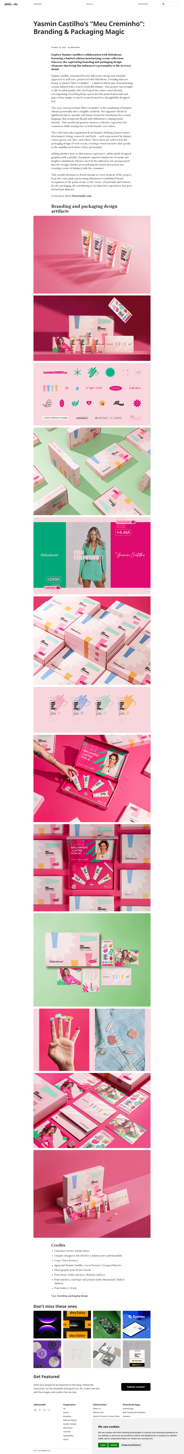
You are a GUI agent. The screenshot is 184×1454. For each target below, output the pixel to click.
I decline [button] (113, 1445)
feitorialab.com (81, 196)
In (40, 1410)
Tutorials (67, 1431)
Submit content (136, 1386)
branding (62, 1295)
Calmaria (126, 1416)
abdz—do (11, 4)
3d (64, 1408)
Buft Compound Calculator (134, 1412)
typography (68, 1435)
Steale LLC (46, 1451)
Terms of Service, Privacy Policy (106, 1416)
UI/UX (65, 1439)
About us (90, 4)
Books (65, 1412)
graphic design (69, 1424)
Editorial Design (70, 1420)
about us (97, 1408)
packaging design (78, 1295)
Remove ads (98, 1412)
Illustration (68, 1428)
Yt (44, 1410)
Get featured (143, 4)
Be (35, 1410)
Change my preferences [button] (131, 1445)
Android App (128, 1408)
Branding (67, 1416)
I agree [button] (103, 1445)
